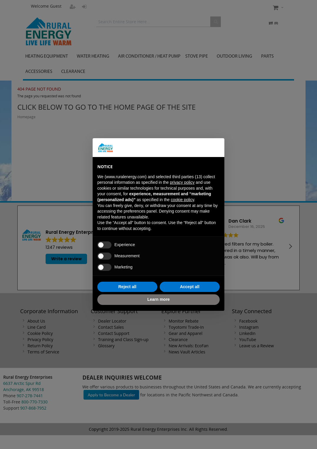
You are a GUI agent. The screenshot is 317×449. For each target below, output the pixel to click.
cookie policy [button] (182, 199)
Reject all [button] (127, 286)
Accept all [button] (189, 286)
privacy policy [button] (182, 182)
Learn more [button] (158, 299)
